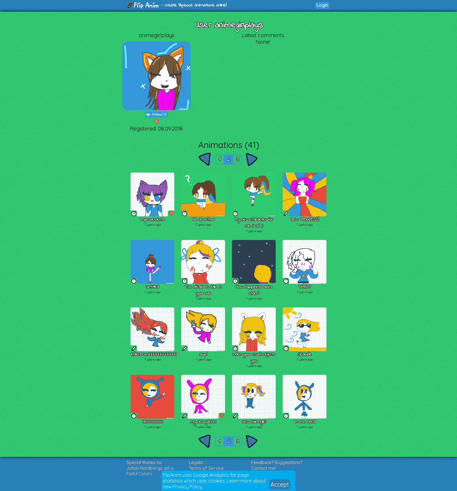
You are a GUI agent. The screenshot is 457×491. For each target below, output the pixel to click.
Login (322, 5)
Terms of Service (206, 468)
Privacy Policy (187, 487)
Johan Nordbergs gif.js (150, 468)
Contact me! (263, 468)
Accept (279, 484)
